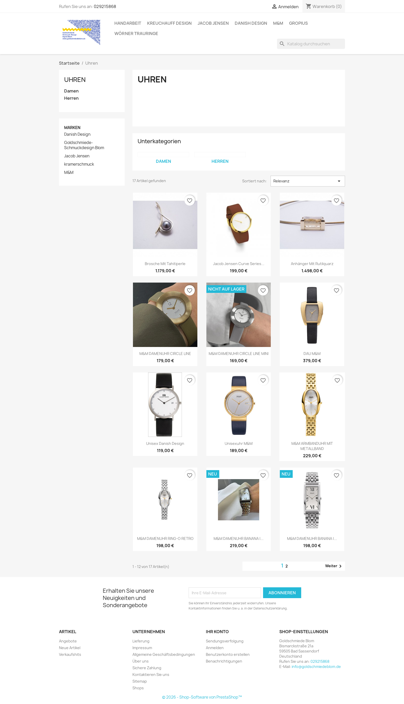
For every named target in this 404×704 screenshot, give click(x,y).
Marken (72, 127)
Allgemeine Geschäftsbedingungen (163, 654)
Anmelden (215, 647)
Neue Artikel (69, 647)
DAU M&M (312, 353)
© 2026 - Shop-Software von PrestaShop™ (202, 697)
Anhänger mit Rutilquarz (312, 263)
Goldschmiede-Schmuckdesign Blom (84, 145)
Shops (138, 687)
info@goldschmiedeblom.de (316, 666)
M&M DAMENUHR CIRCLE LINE (165, 353)
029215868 (105, 6)
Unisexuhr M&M (238, 443)
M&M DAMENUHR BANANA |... (239, 538)
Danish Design (251, 23)
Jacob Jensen (213, 23)
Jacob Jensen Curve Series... (238, 263)
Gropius (298, 23)
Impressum (142, 647)
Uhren (75, 79)
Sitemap (139, 681)
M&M (278, 23)
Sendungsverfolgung (224, 641)
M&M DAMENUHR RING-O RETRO (165, 538)
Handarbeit (127, 23)
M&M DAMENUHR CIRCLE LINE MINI (238, 353)
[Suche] (311, 44)
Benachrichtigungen (224, 661)
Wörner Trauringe (136, 33)
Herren (71, 98)
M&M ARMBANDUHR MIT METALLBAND (312, 446)
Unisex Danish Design (165, 443)
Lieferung (140, 641)
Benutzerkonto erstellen (228, 654)
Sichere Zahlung (146, 667)
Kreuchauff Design (169, 23)
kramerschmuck (79, 164)
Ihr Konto (217, 631)
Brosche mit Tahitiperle (165, 263)
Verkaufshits (70, 654)
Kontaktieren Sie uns (150, 674)
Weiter (334, 566)
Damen (71, 91)
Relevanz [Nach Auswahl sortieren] (307, 181)
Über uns (140, 661)
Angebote (68, 641)
